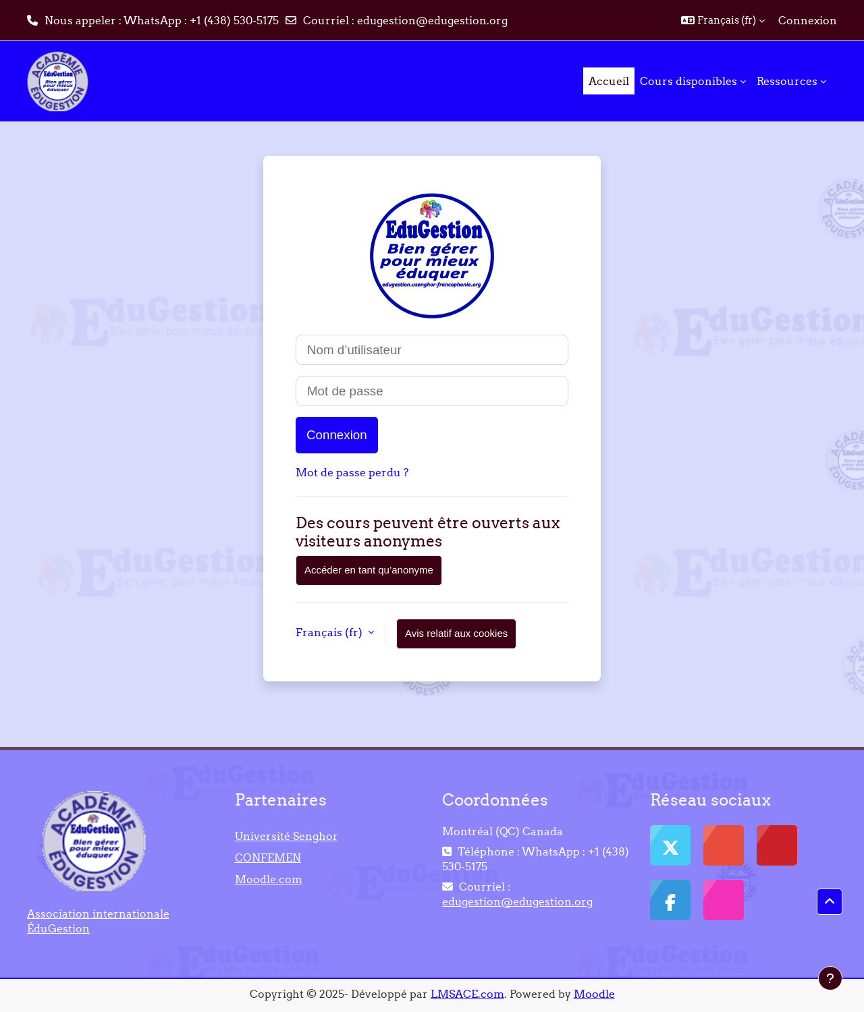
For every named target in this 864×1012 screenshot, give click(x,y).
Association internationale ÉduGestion (98, 921)
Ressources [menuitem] (787, 81)
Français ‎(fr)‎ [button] (330, 632)
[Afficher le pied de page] (830, 978)
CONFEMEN (268, 857)
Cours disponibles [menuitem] (688, 81)
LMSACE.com (467, 994)
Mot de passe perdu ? (352, 472)
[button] (723, 20)
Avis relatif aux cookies (456, 633)
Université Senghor (286, 836)
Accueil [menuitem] (609, 81)
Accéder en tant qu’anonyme (368, 569)
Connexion (807, 20)
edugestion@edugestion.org (432, 20)
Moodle (594, 994)
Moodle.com (268, 879)
